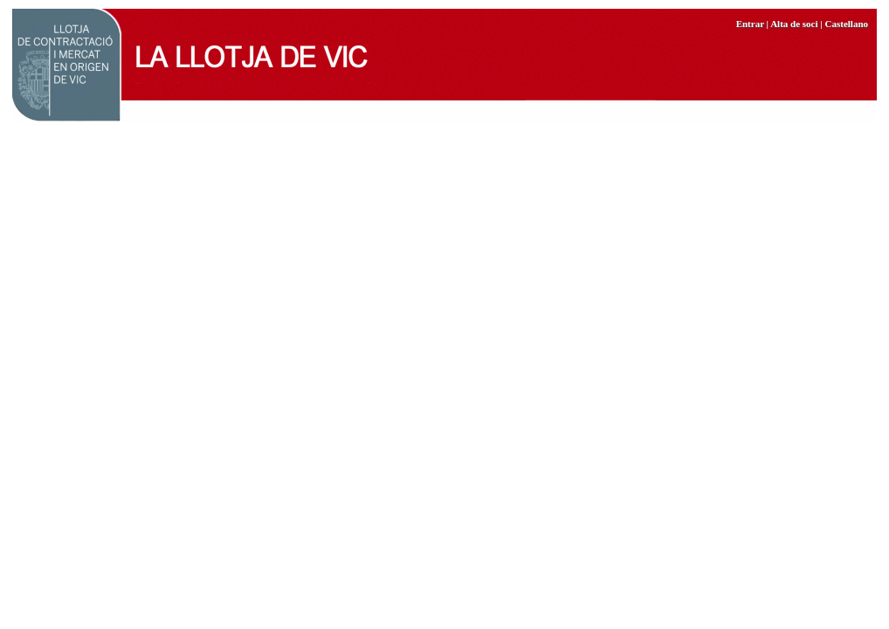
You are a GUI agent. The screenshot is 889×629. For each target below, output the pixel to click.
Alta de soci (793, 23)
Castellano (847, 23)
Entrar (750, 23)
